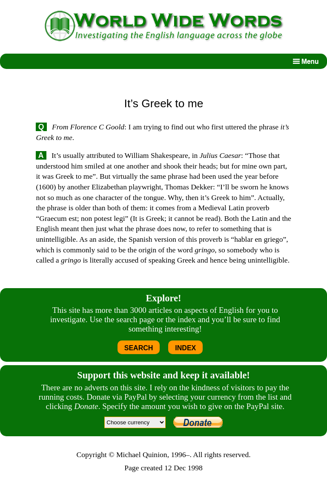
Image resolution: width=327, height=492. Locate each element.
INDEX (185, 348)
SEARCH (138, 348)
